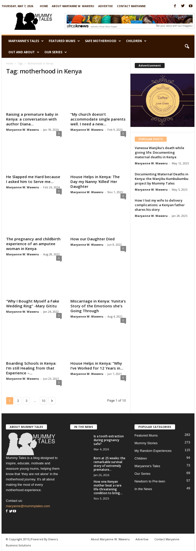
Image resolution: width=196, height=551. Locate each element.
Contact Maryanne (131, 6)
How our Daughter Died (92, 238)
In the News (143, 489)
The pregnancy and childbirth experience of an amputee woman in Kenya (33, 243)
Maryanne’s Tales (26, 41)
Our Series (55, 52)
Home (44, 6)
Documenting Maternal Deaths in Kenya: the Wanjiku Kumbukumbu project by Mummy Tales (161, 179)
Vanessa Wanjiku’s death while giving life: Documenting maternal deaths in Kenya (159, 152)
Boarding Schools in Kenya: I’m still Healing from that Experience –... (31, 368)
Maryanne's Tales (147, 466)
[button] (186, 46)
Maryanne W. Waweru (22, 130)
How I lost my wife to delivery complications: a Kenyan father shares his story (160, 205)
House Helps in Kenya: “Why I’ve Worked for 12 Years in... (96, 366)
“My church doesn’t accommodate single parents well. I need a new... (98, 119)
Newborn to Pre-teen (149, 481)
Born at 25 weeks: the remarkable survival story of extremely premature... (109, 464)
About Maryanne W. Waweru (73, 6)
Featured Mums (64, 41)
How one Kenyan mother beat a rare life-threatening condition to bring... (108, 487)
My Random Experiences (153, 451)
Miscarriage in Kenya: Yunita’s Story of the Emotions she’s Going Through (98, 305)
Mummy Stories (145, 443)
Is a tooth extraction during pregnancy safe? (109, 440)
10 (43, 401)
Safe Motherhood (103, 41)
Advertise (105, 6)
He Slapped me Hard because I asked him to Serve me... (33, 179)
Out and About (23, 52)
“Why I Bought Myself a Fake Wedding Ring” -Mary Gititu (32, 303)
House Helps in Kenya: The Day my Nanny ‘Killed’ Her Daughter (95, 181)
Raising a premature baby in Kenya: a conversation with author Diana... (32, 119)
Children (136, 41)
